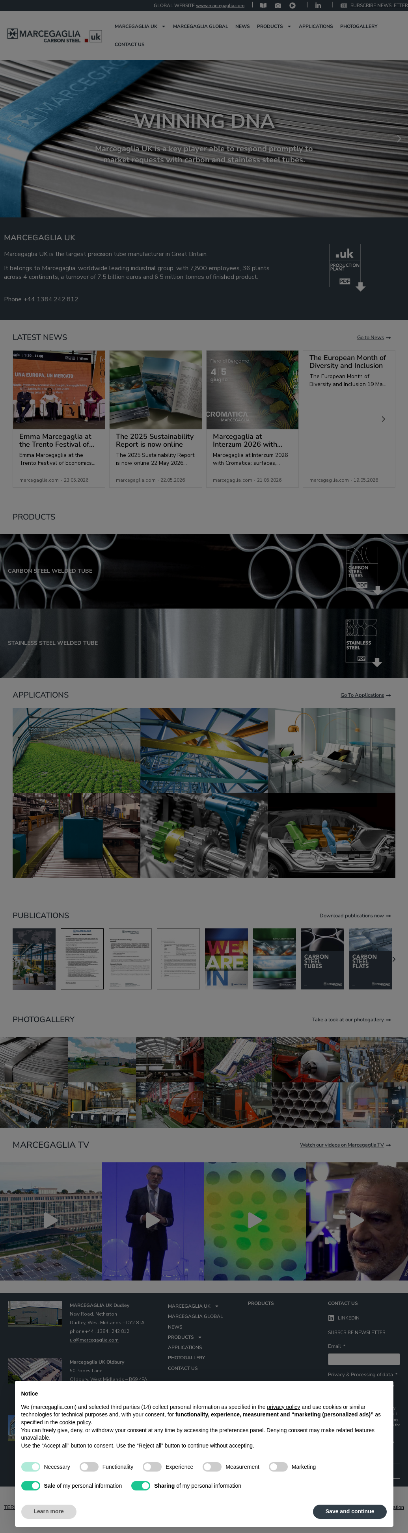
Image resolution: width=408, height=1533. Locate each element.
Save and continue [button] (350, 1511)
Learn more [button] (49, 1511)
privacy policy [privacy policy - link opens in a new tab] (283, 1407)
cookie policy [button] (75, 1422)
